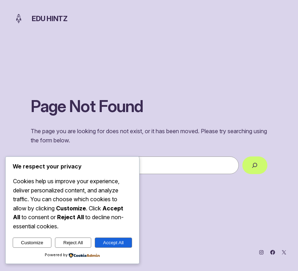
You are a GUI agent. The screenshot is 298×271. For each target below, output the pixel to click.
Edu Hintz (49, 18)
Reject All (73, 242)
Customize (32, 242)
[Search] (254, 165)
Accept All (113, 242)
